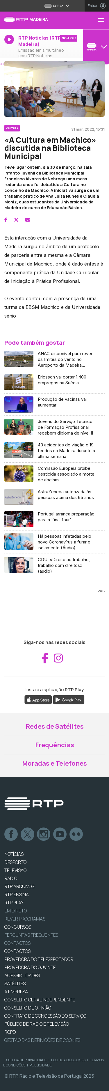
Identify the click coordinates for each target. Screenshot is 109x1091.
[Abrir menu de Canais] (95, 47)
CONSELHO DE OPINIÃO (27, 1008)
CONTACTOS (17, 951)
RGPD (10, 1032)
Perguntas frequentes (31, 935)
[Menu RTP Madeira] (103, 20)
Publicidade (41, 1065)
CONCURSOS (17, 927)
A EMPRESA (16, 991)
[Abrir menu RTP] (54, 6)
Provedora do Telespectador (38, 959)
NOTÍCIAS (14, 854)
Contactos (17, 943)
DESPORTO (15, 862)
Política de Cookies (68, 1059)
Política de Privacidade (25, 1059)
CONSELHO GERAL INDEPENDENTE (39, 1000)
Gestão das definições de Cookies (42, 1040)
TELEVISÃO (15, 870)
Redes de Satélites (55, 726)
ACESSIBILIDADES (22, 975)
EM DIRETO (15, 911)
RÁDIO (10, 878)
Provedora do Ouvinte (30, 967)
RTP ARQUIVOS (19, 886)
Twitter (28, 834)
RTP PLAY (14, 902)
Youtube (60, 834)
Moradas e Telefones (54, 763)
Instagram (44, 834)
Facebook (11, 834)
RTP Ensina (16, 894)
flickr (76, 834)
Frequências (54, 745)
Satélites (15, 983)
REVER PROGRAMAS (24, 919)
